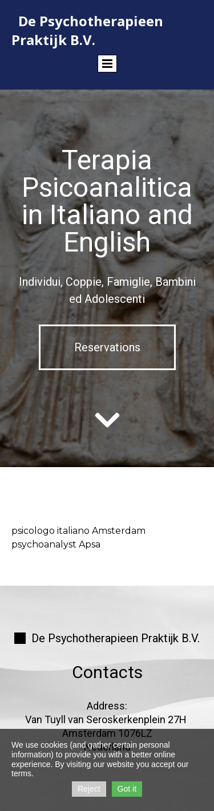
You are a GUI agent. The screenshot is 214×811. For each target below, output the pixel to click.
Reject (89, 788)
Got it (127, 788)
